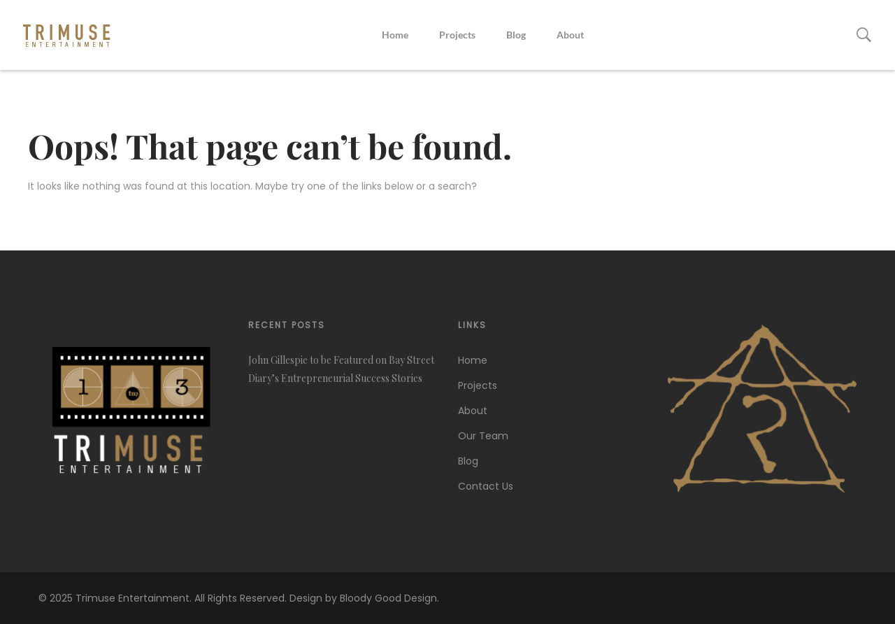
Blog (516, 35)
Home (395, 35)
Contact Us (485, 486)
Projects (457, 35)
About (570, 35)
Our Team (483, 436)
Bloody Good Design (388, 598)
